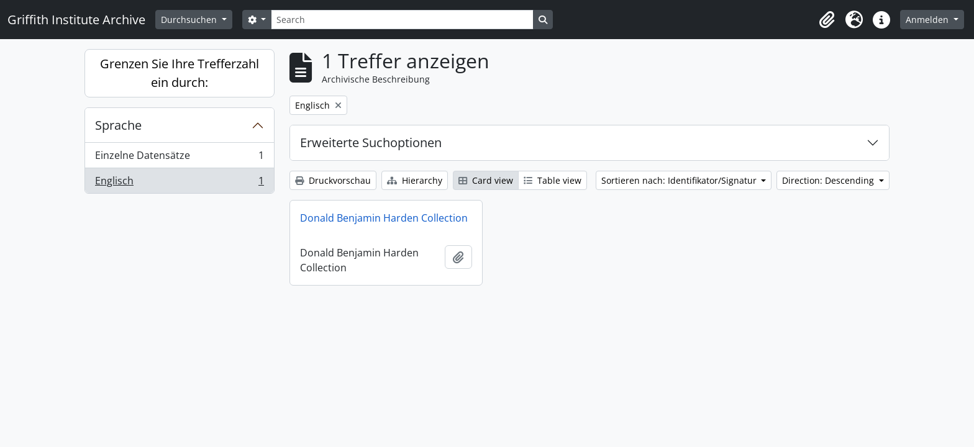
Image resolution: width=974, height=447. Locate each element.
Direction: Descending (829, 180)
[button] (826, 20)
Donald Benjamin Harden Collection (384, 218)
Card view (485, 180)
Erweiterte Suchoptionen (371, 142)
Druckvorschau (333, 180)
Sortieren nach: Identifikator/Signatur (680, 180)
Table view (552, 180)
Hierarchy (414, 180)
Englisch (179, 183)
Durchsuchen (190, 19)
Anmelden (928, 19)
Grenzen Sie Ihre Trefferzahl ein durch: (179, 73)
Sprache (118, 125)
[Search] (402, 19)
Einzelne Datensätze (179, 158)
